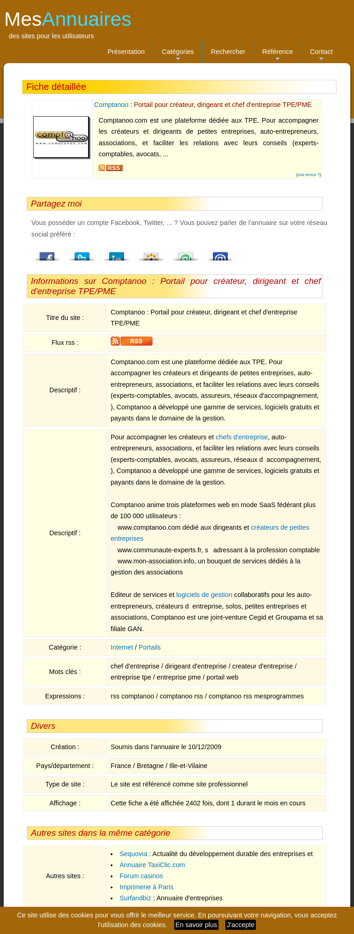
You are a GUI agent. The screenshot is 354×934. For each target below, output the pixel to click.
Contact (321, 55)
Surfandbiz (135, 898)
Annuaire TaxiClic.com (152, 865)
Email (220, 253)
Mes (67, 19)
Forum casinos (141, 876)
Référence (277, 55)
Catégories (178, 55)
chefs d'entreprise (242, 437)
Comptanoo (111, 104)
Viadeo (151, 253)
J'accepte (240, 924)
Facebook (47, 253)
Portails (150, 647)
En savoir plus (196, 924)
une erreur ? (308, 174)
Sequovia (133, 853)
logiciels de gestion (204, 594)
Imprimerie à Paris (146, 887)
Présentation (126, 51)
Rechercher (228, 51)
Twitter (82, 253)
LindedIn (116, 253)
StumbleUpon (186, 253)
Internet (122, 647)
